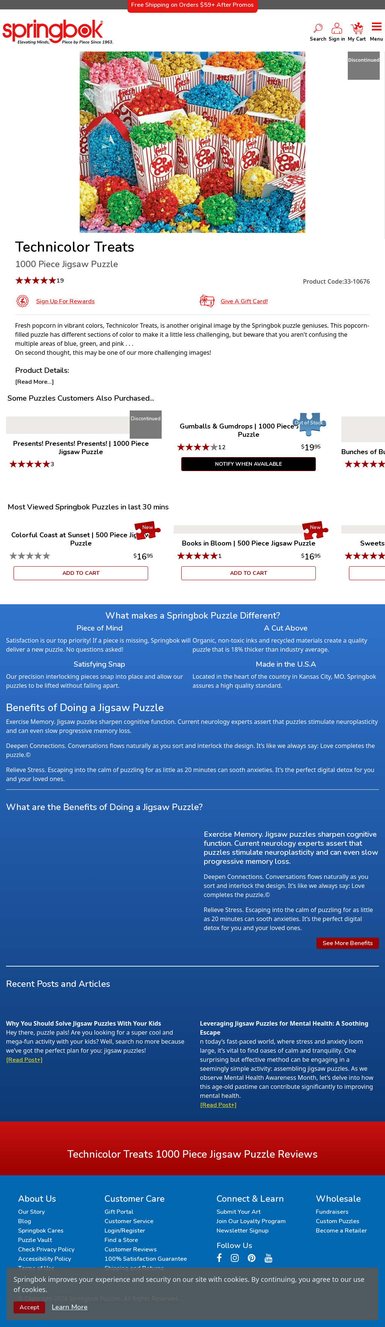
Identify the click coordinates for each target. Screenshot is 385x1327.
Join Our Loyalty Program (251, 1221)
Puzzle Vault (35, 1240)
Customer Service (129, 1221)
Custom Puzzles (337, 1221)
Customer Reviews (131, 1249)
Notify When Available (248, 464)
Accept (29, 1307)
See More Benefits (348, 943)
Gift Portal (119, 1212)
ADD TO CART (81, 573)
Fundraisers (332, 1212)
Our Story (31, 1212)
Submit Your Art (239, 1212)
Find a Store (121, 1240)
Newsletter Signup (242, 1231)
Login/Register (125, 1231)
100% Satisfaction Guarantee (146, 1259)
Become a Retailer (341, 1231)
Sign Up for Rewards (65, 301)
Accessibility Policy (44, 1259)
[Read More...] (34, 382)
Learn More (70, 1307)
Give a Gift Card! (244, 301)
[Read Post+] (24, 1060)
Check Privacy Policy (46, 1249)
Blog (24, 1221)
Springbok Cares (41, 1231)
